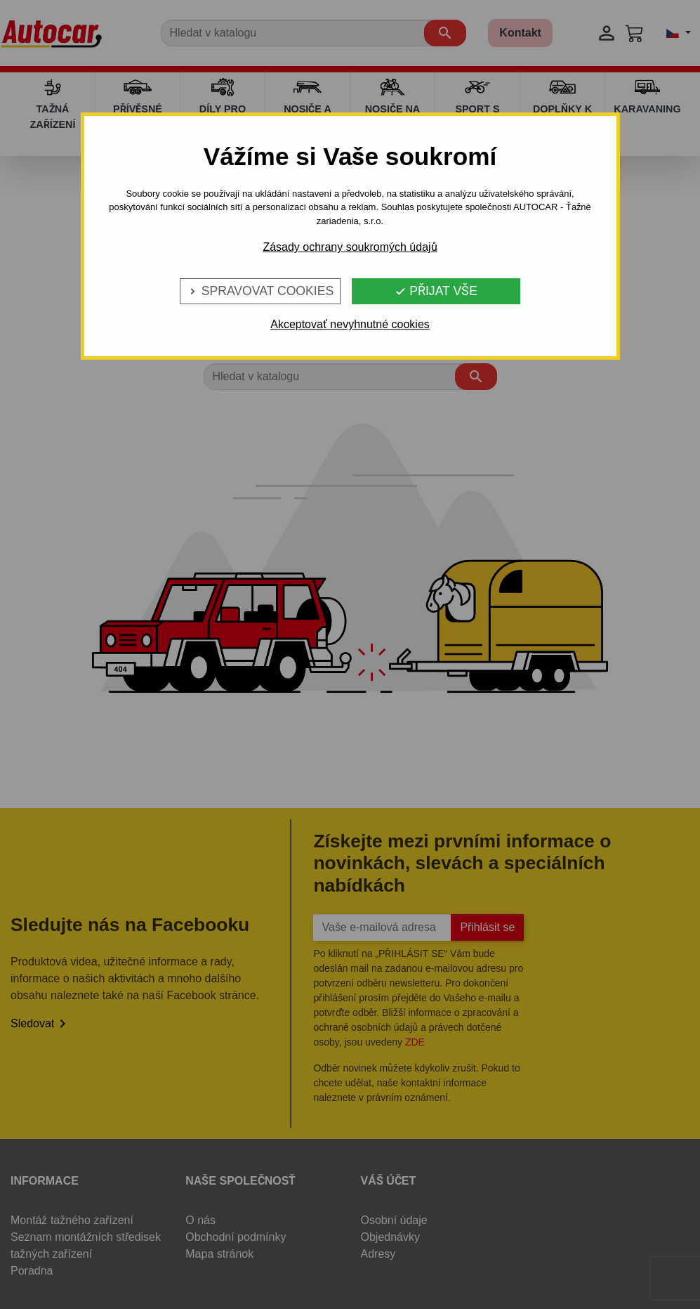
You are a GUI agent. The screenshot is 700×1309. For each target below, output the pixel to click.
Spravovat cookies (260, 291)
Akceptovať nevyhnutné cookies (350, 324)
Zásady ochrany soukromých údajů (350, 247)
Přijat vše (436, 291)
